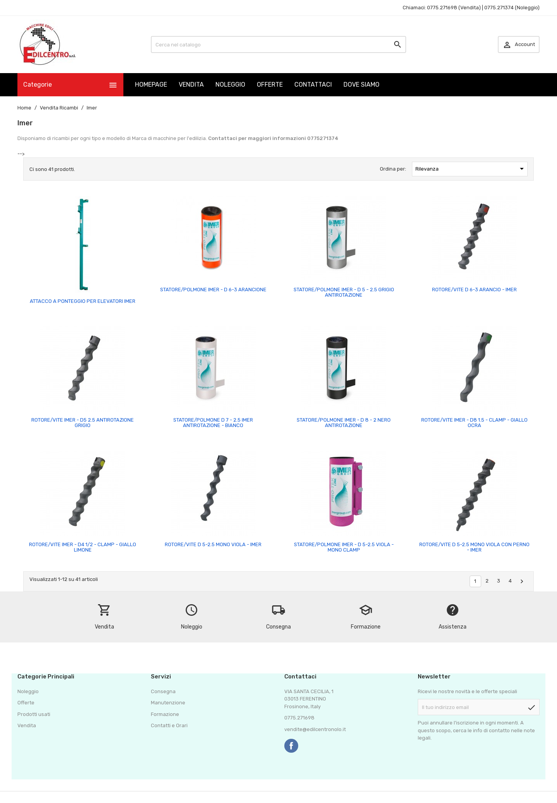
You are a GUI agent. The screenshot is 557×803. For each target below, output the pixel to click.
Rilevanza (471, 168)
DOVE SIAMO (361, 84)
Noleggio (28, 691)
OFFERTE (270, 84)
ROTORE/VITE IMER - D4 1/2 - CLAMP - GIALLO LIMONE (82, 547)
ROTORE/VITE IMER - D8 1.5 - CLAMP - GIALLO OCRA (474, 422)
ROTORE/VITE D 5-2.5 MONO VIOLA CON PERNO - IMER (474, 547)
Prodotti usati (33, 714)
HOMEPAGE (151, 84)
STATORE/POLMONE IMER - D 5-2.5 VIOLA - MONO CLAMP (344, 547)
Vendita (26, 725)
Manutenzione (168, 703)
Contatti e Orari (169, 725)
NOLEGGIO (230, 84)
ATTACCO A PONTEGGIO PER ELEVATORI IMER (82, 301)
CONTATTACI (313, 84)
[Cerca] (278, 44)
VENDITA (191, 84)
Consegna (163, 691)
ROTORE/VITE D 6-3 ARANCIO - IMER (474, 289)
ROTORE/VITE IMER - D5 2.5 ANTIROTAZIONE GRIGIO (82, 422)
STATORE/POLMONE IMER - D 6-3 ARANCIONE (213, 289)
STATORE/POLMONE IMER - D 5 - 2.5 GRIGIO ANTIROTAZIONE (344, 292)
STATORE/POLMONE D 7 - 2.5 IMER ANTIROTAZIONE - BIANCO (213, 422)
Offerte (25, 703)
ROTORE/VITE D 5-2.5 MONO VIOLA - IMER (213, 544)
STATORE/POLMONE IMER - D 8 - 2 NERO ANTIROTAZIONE (344, 422)
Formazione (165, 714)
